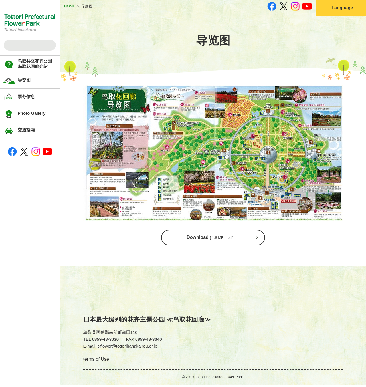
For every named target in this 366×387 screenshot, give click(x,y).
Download (210, 238)
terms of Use (96, 360)
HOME (69, 6)
